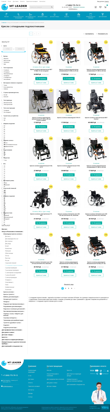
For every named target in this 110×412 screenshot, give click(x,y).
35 (3, 206)
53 (3, 209)
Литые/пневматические (9, 144)
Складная (5, 110)
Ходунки (6, 325)
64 (3, 129)
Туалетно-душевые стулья (12, 322)
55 (3, 128)
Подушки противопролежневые (13, 304)
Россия (7, 260)
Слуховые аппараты (10, 318)
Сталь (4, 183)
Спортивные (9, 282)
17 (3, 168)
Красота (66, 15)
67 (3, 148)
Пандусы (6, 301)
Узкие (6, 284)
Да (3, 120)
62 (3, 131)
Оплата (22, 1)
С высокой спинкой (10, 263)
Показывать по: (103, 34)
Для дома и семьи (42, 15)
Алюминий (6, 185)
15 (3, 175)
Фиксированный (7, 217)
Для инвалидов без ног (11, 239)
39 (3, 220)
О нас (9, 1)
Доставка (15, 1)
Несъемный (6, 79)
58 (3, 126)
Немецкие (8, 251)
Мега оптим (6, 60)
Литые (4, 143)
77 (3, 135)
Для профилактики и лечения (30, 16)
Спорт (78, 15)
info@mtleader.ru (73, 9)
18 (3, 166)
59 (3, 133)
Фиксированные (7, 73)
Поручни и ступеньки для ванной (14, 309)
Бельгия (5, 96)
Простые (7, 258)
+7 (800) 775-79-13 (73, 5)
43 (3, 202)
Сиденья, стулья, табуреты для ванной (13, 314)
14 (3, 171)
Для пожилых (8, 241)
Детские (8, 236)
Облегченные (9, 253)
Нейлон (5, 89)
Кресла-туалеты (9, 294)
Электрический (7, 104)
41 (3, 208)
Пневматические (7, 146)
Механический (7, 102)
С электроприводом (11, 277)
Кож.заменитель (7, 87)
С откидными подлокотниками (13, 265)
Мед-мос (5, 58)
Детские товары (54, 15)
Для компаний (103, 15)
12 (3, 173)
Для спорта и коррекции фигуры (13, 339)
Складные (5, 75)
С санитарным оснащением (13, 272)
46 (3, 200)
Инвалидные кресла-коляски (35, 22)
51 (3, 222)
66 (3, 137)
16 (3, 170)
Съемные (5, 70)
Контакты (42, 1)
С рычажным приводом (12, 270)
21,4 (4, 194)
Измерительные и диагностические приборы (14, 343)
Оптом (7, 255)
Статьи (30, 397)
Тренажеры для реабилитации (13, 320)
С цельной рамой (10, 275)
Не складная (6, 112)
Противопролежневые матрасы (13, 311)
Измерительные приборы (90, 16)
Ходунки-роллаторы (10, 327)
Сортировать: (89, 34)
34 (3, 204)
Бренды (30, 393)
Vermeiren (5, 62)
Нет (4, 118)
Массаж (6, 15)
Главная (3, 1)
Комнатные (8, 248)
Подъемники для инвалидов (12, 306)
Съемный (5, 215)
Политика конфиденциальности (65, 409)
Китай (4, 95)
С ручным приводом (11, 268)
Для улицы (8, 243)
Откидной (5, 219)
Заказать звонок (79, 7)
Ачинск (107, 1)
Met (4, 64)
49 (3, 155)
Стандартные (6, 77)
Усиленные (8, 289)
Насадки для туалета (10, 299)
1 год (4, 160)
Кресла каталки (8, 292)
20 (3, 177)
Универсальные (9, 287)
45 (3, 198)
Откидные (5, 72)
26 (3, 186)
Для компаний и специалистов (12, 346)
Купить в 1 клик (41, 82)
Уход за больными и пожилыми (18, 16)
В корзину (41, 78)
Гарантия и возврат (32, 1)
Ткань (4, 85)
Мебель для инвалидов (11, 297)
